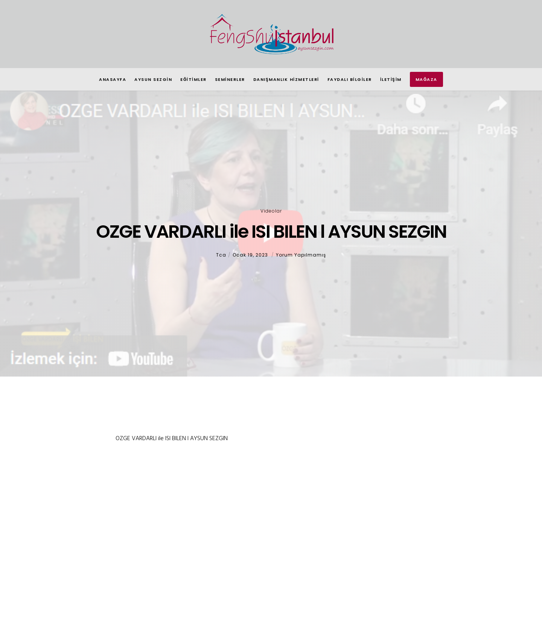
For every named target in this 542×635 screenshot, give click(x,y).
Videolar (271, 211)
